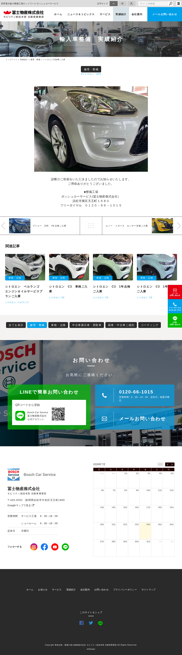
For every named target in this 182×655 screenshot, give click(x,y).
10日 (148, 490)
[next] (172, 464)
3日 (149, 473)
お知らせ (42, 589)
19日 (172, 507)
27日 (102, 542)
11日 (160, 490)
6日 (102, 490)
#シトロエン (87, 74)
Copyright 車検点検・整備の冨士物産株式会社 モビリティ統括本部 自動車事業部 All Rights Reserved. (91, 645)
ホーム (58, 14)
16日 (137, 507)
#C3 (98, 74)
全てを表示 (16, 325)
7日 (114, 490)
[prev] (167, 464)
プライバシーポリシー (125, 589)
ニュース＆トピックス (81, 14)
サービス (105, 14)
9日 (137, 490)
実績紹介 (121, 14)
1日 (125, 473)
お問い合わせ (101, 589)
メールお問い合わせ (164, 14)
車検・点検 (58, 325)
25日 (160, 524)
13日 (102, 507)
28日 (114, 542)
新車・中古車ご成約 (121, 325)
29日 (102, 473)
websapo (91, 649)
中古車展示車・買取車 (86, 325)
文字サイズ (102, 3)
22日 (125, 524)
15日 (125, 507)
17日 (148, 507)
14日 (114, 507)
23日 (137, 524)
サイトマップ (148, 589)
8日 (125, 490)
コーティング (150, 325)
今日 (160, 464)
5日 (172, 473)
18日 (160, 507)
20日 (102, 524)
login (178, 3)
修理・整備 (91, 69)
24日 (148, 524)
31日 (148, 542)
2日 (137, 473)
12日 (172, 490)
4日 (160, 473)
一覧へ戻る (91, 226)
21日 (114, 524)
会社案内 (137, 14)
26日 (172, 524)
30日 (114, 473)
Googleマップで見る (20, 505)
